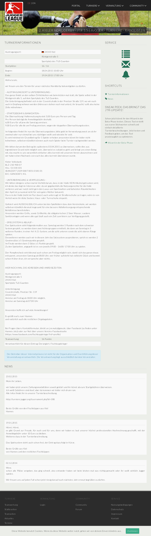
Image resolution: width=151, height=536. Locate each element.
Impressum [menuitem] (116, 514)
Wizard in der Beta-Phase (119, 142)
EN (33, 3)
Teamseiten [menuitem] (10, 514)
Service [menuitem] (115, 498)
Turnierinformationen (117, 94)
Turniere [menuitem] (93, 5)
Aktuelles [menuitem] (9, 518)
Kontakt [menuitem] (115, 518)
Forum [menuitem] (79, 509)
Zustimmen (132, 531)
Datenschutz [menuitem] (117, 509)
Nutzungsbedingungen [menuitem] (122, 504)
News (109, 98)
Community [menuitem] (138, 5)
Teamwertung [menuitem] (11, 504)
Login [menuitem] (42, 504)
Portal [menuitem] (76, 5)
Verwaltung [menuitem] (115, 5)
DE (29, 3)
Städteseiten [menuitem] (11, 509)
